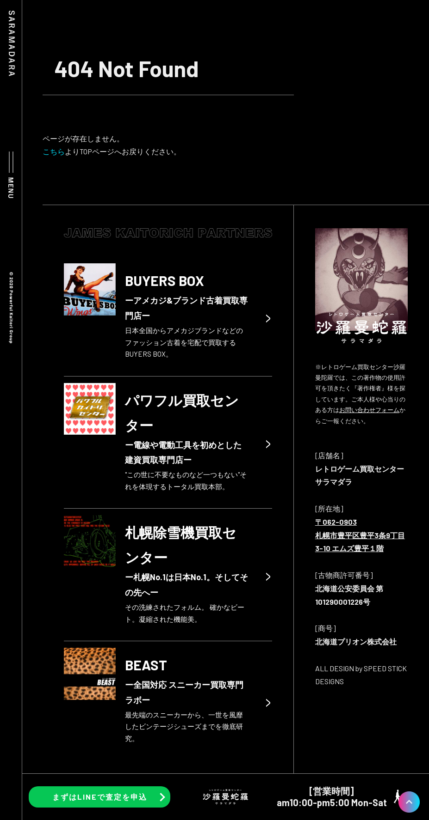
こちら (54, 151)
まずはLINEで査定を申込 (99, 796)
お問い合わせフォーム (369, 409)
